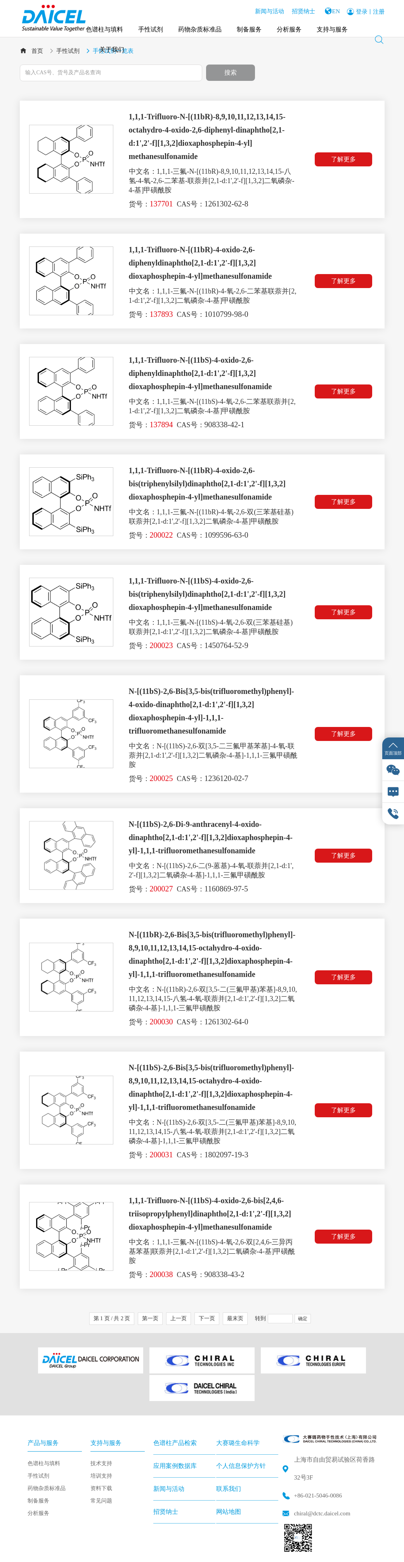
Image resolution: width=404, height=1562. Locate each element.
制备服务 (250, 27)
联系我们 (228, 1455)
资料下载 (101, 1455)
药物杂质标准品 (201, 27)
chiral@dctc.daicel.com (323, 1480)
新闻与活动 (266, 10)
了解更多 (345, 159)
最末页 (235, 1319)
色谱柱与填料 (106, 27)
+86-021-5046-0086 (319, 1462)
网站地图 (228, 1478)
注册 (379, 10)
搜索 (230, 73)
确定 (302, 1319)
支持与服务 (333, 27)
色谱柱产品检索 (175, 1409)
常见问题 (101, 1467)
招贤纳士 (300, 10)
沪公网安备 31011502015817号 (286, 1551)
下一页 (207, 1319)
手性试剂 (152, 27)
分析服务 (290, 27)
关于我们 (113, 47)
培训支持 (101, 1442)
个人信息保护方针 (241, 1432)
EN (334, 10)
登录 (362, 10)
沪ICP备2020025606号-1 (208, 1551)
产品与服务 (43, 1409)
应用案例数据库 (175, 1432)
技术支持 (101, 1430)
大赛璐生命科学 (238, 1409)
